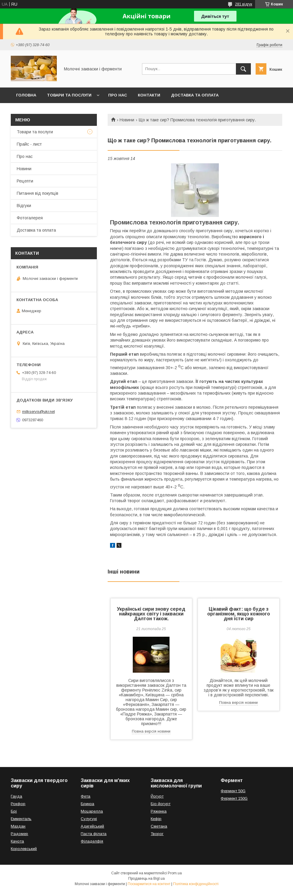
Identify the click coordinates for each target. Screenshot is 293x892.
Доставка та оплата (195, 95)
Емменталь (21, 818)
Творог (157, 833)
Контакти (149, 95)
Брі (14, 811)
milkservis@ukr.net (38, 411)
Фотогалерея (30, 217)
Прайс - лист (29, 144)
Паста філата (93, 833)
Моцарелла (92, 811)
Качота (17, 841)
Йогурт (157, 796)
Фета (85, 796)
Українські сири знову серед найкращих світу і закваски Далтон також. (151, 613)
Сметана (159, 826)
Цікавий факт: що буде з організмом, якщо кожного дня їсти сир (238, 613)
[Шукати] (243, 69)
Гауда (16, 796)
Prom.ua (175, 873)
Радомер (19, 833)
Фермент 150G (234, 798)
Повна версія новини (151, 731)
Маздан (18, 826)
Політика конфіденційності (196, 884)
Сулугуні (89, 818)
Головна (26, 95)
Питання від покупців (37, 193)
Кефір (156, 818)
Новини (127, 119)
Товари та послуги (69, 95)
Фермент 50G (233, 791)
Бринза (87, 804)
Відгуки (24, 205)
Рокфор (18, 804)
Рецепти (25, 181)
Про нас (117, 95)
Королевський (24, 848)
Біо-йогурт (160, 804)
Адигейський (92, 826)
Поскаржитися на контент (149, 884)
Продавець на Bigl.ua (146, 878)
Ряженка (159, 811)
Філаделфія (92, 841)
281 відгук (243, 4)
